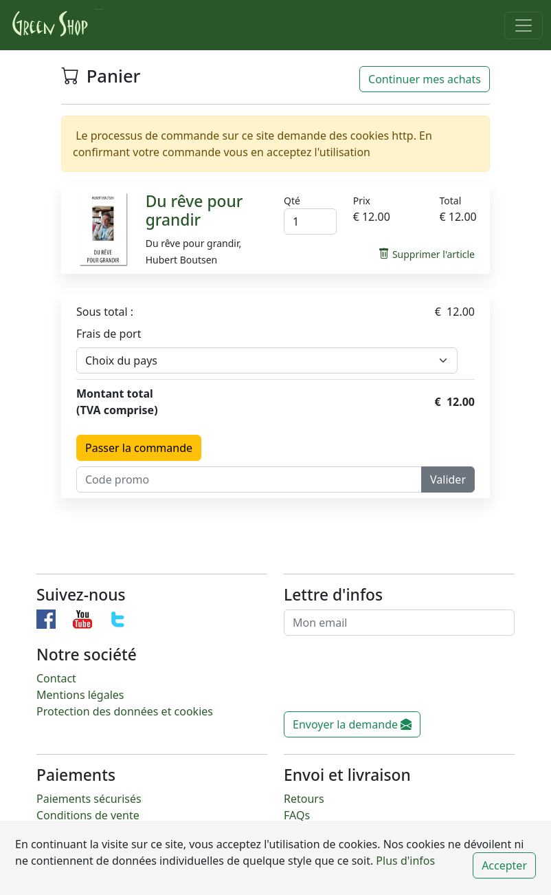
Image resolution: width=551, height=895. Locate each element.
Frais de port (108, 333)
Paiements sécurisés (89, 798)
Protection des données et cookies (124, 711)
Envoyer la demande (352, 724)
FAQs (297, 815)
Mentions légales (80, 694)
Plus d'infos (404, 860)
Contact (56, 678)
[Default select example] (267, 360)
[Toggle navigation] (523, 25)
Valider (448, 479)
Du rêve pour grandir (194, 210)
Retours (304, 798)
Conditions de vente (87, 815)
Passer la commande (138, 447)
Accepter (504, 865)
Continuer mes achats (424, 79)
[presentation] (388, 679)
